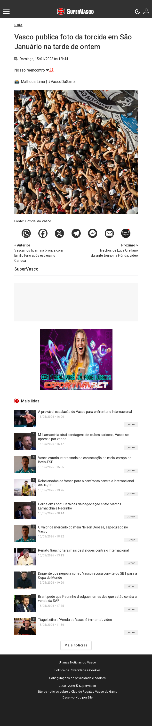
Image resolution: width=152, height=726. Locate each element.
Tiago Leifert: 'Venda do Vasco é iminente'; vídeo (75, 620)
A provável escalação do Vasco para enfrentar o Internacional (85, 412)
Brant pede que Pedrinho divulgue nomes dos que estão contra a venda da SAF (87, 599)
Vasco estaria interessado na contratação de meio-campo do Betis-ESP (84, 460)
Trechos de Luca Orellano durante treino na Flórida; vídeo (112, 250)
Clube (18, 25)
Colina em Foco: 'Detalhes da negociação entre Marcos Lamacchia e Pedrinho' (79, 506)
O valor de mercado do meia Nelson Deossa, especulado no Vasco (83, 529)
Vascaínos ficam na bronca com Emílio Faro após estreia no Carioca (39, 253)
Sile (90, 697)
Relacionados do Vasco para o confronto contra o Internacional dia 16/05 (86, 483)
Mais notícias (76, 645)
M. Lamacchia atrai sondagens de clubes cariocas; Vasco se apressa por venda (83, 437)
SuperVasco (26, 269)
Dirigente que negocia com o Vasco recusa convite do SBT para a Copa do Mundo (87, 576)
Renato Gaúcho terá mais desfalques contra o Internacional (83, 550)
